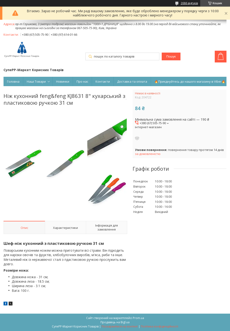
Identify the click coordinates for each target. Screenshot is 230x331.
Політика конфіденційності (159, 326)
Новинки (62, 81)
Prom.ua (138, 318)
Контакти (103, 81)
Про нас (82, 81)
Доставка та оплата (132, 81)
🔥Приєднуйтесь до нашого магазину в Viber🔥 (189, 81)
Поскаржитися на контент (120, 326)
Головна (13, 81)
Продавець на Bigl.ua (115, 322)
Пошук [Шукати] (171, 56)
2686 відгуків (189, 3)
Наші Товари (36, 81)
